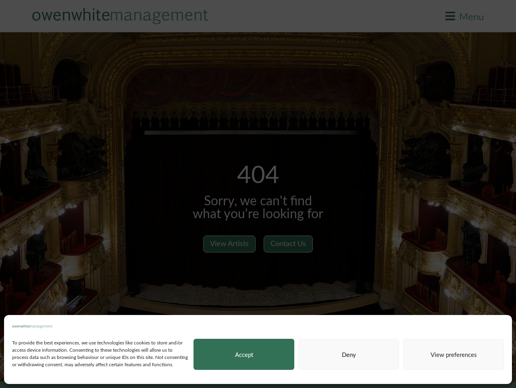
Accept (244, 354)
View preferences (454, 354)
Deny (349, 354)
